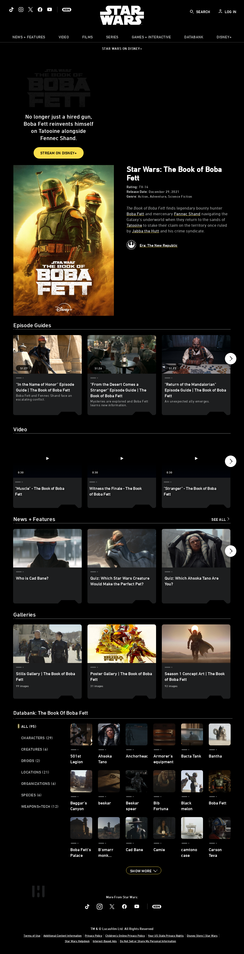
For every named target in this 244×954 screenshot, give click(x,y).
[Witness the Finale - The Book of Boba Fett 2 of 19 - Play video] (121, 458)
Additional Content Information (62, 935)
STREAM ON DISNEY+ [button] (58, 153)
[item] (29, 38)
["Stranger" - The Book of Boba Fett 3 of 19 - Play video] (196, 458)
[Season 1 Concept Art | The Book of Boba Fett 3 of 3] (196, 644)
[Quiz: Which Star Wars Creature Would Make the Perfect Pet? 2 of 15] (121, 548)
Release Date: (137, 192)
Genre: (132, 196)
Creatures (34, 750)
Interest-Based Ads (105, 941)
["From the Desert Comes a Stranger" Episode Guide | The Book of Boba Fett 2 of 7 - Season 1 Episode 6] (121, 354)
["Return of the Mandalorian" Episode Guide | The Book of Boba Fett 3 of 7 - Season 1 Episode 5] (196, 354)
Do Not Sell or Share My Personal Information (148, 941)
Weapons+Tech (39, 807)
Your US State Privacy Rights (166, 935)
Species (31, 795)
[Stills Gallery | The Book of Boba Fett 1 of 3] (47, 644)
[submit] (191, 11)
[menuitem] (64, 38)
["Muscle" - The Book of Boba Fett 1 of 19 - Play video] (47, 458)
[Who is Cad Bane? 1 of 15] (47, 548)
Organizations (38, 784)
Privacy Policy (93, 935)
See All (218, 520)
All (28, 727)
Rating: (132, 187)
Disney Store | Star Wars (202, 935)
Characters (37, 738)
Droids (30, 761)
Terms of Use (32, 935)
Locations (35, 772)
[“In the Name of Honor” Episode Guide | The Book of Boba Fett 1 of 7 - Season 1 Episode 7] (47, 354)
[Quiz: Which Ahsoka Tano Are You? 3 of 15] (196, 548)
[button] (230, 359)
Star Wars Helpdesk (77, 941)
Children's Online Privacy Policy (125, 935)
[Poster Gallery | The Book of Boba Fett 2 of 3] (121, 644)
